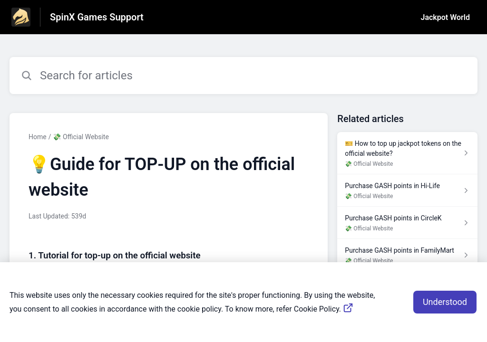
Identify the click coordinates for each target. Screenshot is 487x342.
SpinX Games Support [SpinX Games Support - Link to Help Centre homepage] (97, 17)
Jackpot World (445, 17)
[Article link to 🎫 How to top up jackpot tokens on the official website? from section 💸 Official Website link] (407, 153)
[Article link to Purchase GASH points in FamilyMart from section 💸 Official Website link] (407, 255)
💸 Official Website (80, 137)
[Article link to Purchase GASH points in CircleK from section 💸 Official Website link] (407, 223)
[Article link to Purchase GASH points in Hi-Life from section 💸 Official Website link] (407, 190)
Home (38, 137)
